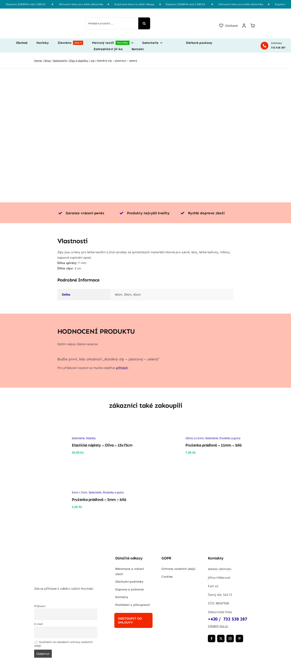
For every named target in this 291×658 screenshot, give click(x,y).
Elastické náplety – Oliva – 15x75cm (102, 445)
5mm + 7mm (79, 492)
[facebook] (211, 638)
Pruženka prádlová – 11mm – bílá (213, 445)
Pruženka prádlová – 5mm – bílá (99, 499)
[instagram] (230, 638)
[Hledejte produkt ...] (111, 23)
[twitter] (221, 638)
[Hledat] (144, 23)
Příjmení (39, 606)
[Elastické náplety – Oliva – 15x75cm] (49, 424)
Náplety (91, 438)
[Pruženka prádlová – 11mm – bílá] (162, 424)
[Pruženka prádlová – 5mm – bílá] (49, 484)
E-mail (38, 624)
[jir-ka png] (51, 12)
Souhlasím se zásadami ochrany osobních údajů (63, 643)
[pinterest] (239, 638)
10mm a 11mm (194, 438)
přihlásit (122, 368)
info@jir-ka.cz (218, 626)
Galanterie (78, 438)
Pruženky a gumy (229, 438)
